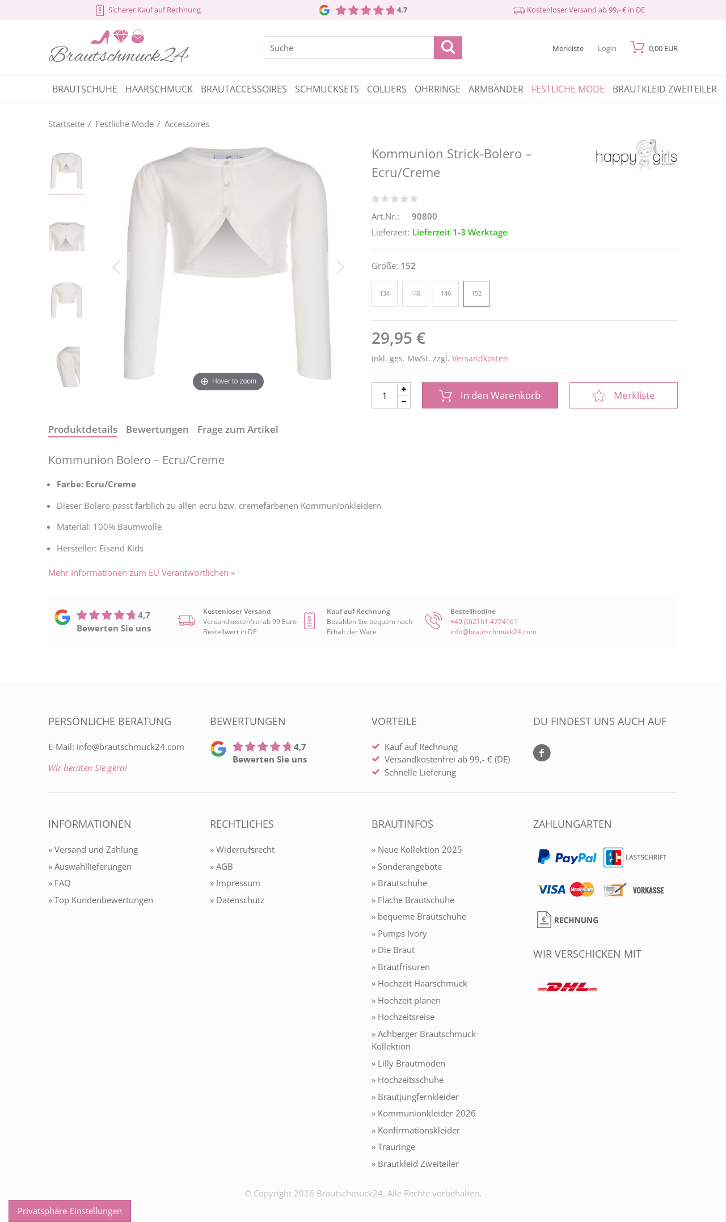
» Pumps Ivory (399, 933)
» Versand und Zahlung (93, 849)
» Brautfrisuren (401, 966)
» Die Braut (393, 949)
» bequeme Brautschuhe (419, 916)
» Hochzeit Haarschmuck (419, 983)
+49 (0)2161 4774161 (484, 621)
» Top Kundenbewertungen (100, 899)
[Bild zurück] (116, 266)
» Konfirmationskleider (416, 1130)
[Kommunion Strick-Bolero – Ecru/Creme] (228, 266)
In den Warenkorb (490, 395)
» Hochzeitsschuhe (408, 1079)
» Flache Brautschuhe (413, 899)
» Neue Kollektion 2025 (417, 849)
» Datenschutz (237, 899)
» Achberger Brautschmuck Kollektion (424, 1040)
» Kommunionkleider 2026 (424, 1113)
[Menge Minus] (404, 401)
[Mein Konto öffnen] (607, 47)
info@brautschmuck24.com (493, 632)
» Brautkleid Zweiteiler (415, 1163)
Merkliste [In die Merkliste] (624, 395)
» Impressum (235, 882)
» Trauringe (393, 1146)
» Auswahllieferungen (90, 866)
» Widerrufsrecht (242, 849)
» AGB (221, 866)
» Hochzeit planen (406, 1000)
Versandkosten (480, 358)
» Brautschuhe (399, 882)
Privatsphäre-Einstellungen (70, 1210)
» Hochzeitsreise (403, 1016)
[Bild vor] (340, 266)
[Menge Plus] (404, 388)
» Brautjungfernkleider (415, 1096)
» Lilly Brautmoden (408, 1063)
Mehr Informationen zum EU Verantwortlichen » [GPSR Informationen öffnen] (141, 572)
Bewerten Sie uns (114, 628)
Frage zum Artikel (237, 429)
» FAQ (59, 882)
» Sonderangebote (407, 866)
